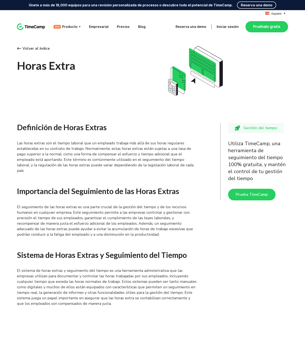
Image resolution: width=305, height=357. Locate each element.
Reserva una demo (256, 5)
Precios (123, 27)
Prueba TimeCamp (252, 194)
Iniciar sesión (228, 27)
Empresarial (98, 27)
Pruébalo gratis (266, 26)
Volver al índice (33, 48)
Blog (142, 27)
